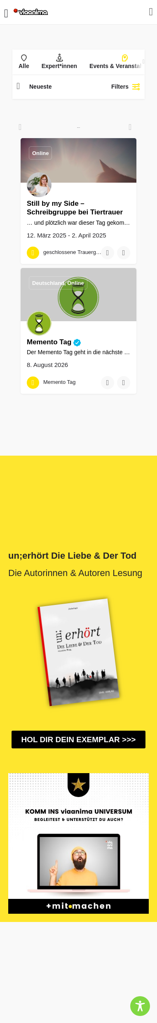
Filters (126, 86)
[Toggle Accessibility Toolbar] (140, 1006)
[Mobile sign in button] (151, 12)
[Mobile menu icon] (6, 12)
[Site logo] (31, 12)
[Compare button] (123, 252)
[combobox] (63, 86)
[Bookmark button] (107, 252)
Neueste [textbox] (40, 86)
